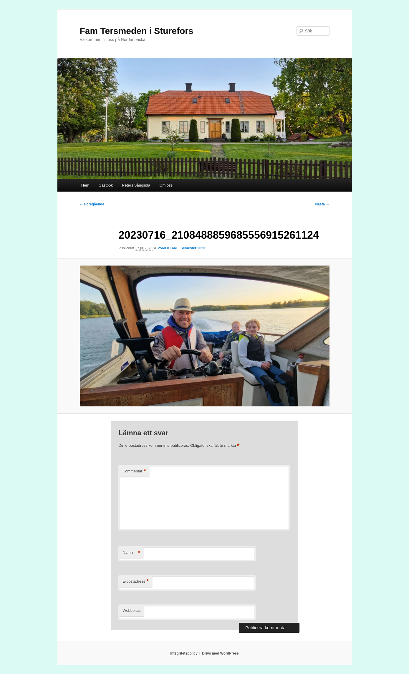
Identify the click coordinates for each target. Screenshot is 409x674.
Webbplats (131, 610)
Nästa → (322, 204)
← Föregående (92, 204)
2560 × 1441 (168, 248)
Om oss (166, 185)
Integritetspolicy (184, 653)
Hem (85, 185)
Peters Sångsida (136, 185)
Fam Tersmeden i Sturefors (136, 31)
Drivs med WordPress (220, 653)
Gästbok (106, 185)
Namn (131, 552)
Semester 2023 (193, 248)
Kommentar (134, 471)
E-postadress (135, 581)
